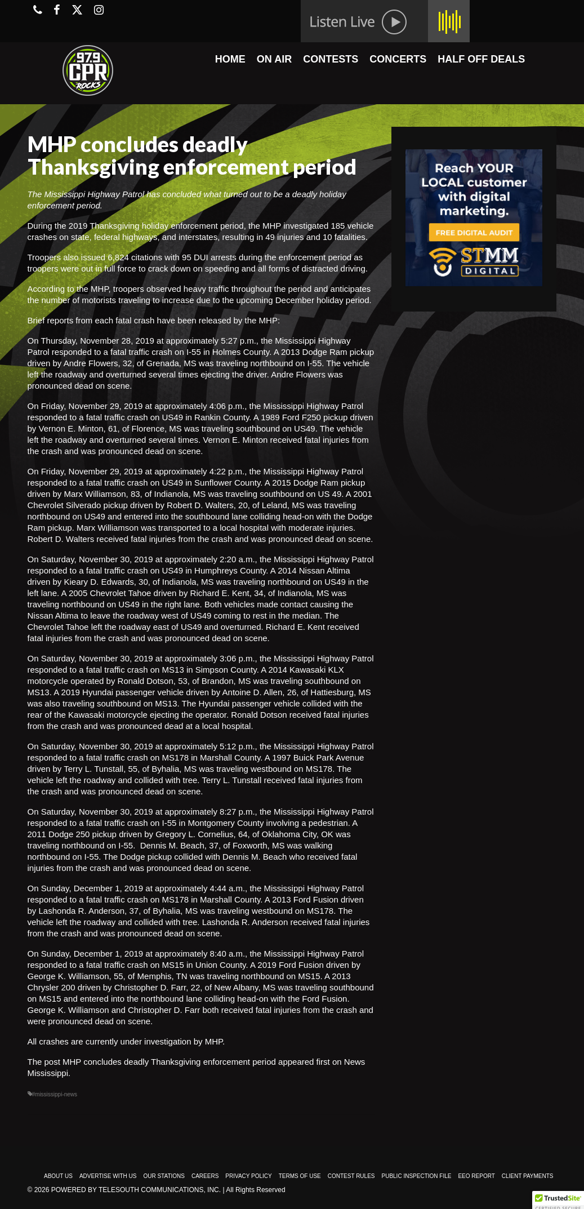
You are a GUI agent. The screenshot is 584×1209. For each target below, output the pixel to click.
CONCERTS (397, 59)
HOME (230, 59)
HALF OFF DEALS (481, 59)
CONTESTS (330, 59)
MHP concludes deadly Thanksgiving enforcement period (169, 1061)
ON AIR (274, 59)
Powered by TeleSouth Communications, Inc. (136, 1190)
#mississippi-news (55, 1094)
